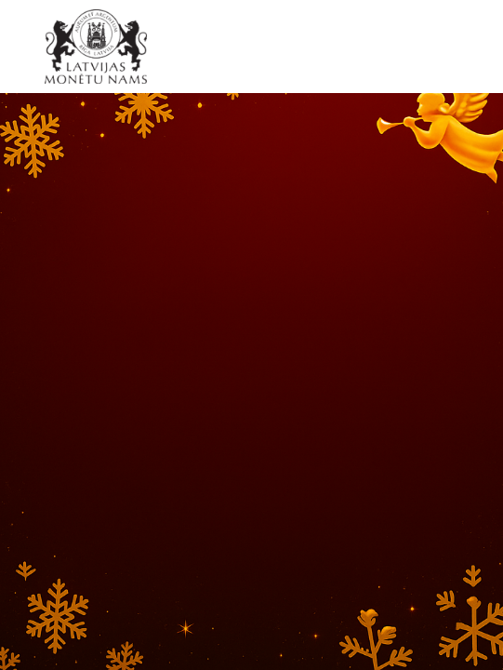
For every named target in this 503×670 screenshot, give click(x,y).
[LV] (102, 46)
